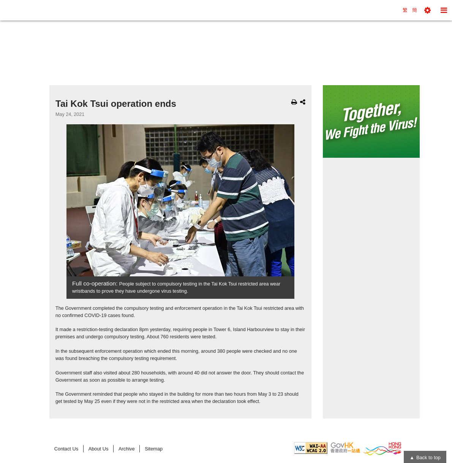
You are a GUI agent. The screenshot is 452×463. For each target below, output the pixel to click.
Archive (127, 449)
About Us (99, 449)
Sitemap (154, 449)
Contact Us (66, 449)
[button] (427, 10)
